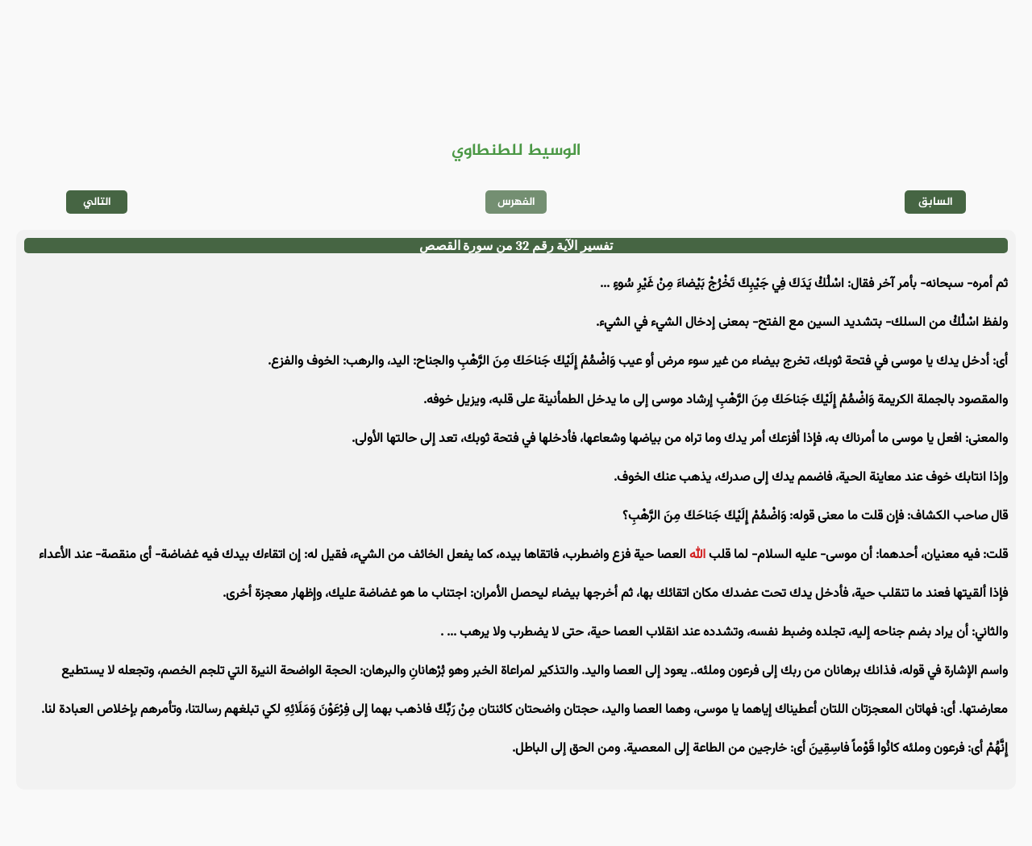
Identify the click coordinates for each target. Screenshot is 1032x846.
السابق (935, 202)
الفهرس (516, 202)
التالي (97, 202)
